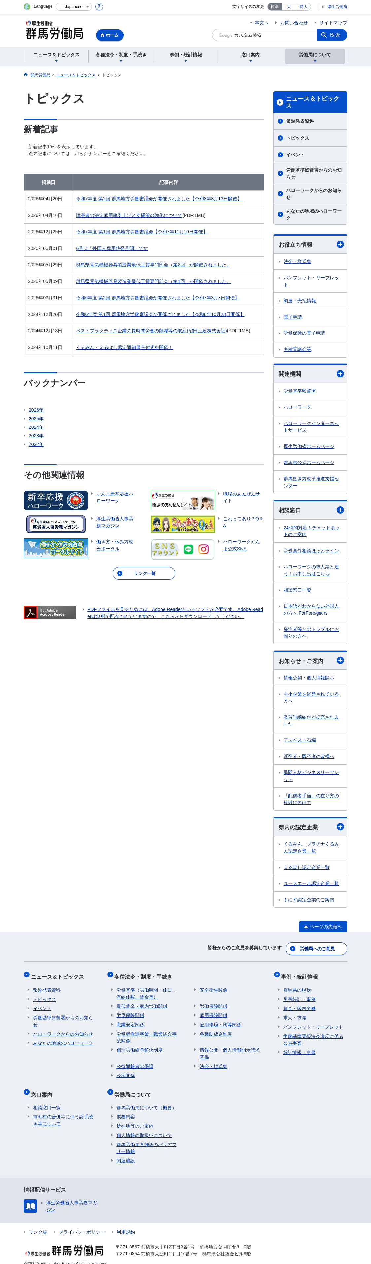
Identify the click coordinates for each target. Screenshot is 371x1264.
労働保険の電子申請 (304, 333)
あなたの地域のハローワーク (314, 214)
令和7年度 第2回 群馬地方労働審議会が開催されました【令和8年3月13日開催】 (159, 198)
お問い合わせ (294, 22)
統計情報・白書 (299, 1048)
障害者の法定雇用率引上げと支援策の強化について (129, 215)
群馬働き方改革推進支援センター (311, 483)
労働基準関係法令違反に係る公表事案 (313, 1036)
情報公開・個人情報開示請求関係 (230, 1049)
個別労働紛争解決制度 (140, 1046)
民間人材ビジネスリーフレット (311, 777)
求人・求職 (294, 1013)
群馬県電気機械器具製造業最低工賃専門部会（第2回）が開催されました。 (153, 264)
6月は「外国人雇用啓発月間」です (112, 248)
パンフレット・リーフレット (311, 281)
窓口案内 (43, 1088)
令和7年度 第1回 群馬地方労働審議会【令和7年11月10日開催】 (142, 231)
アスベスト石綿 (300, 741)
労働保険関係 (213, 1002)
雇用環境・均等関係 (220, 1020)
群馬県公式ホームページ (309, 463)
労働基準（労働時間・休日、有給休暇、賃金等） (147, 989)
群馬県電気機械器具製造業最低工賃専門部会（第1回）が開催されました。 (153, 281)
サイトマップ (333, 22)
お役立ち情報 (311, 244)
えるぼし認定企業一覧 (307, 869)
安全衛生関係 (213, 986)
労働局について (135, 1088)
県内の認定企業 (311, 829)
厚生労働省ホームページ (309, 447)
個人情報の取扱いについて (144, 1127)
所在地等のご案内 (135, 1117)
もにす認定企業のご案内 (309, 901)
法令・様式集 (297, 261)
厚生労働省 (337, 6)
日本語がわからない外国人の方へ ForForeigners (311, 610)
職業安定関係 (130, 1020)
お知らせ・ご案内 (311, 662)
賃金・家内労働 (299, 1004)
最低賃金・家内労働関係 (142, 1002)
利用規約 (126, 1223)
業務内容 (126, 1108)
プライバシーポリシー (82, 1223)
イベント (295, 154)
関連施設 (126, 1152)
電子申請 (293, 317)
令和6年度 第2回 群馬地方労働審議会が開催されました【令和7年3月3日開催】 (157, 297)
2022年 (36, 444)
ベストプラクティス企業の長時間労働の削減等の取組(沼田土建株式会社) (151, 330)
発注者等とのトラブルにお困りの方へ (311, 634)
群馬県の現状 (297, 986)
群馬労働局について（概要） (147, 1099)
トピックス (297, 138)
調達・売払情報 (300, 301)
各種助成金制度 (216, 1030)
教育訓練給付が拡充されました (311, 722)
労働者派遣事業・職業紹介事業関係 (147, 1033)
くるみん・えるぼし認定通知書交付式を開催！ (124, 347)
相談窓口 (311, 511)
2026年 (36, 410)
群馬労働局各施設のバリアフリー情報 (147, 1140)
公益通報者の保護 (135, 1062)
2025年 (36, 418)
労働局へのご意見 (317, 949)
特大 (304, 6)
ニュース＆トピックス (312, 102)
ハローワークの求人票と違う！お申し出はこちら (311, 571)
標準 (275, 6)
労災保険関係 (130, 1011)
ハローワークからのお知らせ (314, 194)
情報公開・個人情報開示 (309, 679)
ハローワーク (297, 408)
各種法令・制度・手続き (146, 975)
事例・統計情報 (301, 975)
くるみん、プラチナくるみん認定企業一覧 (311, 849)
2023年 (36, 435)
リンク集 (38, 1223)
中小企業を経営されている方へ (311, 699)
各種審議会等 (297, 349)
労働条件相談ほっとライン (311, 551)
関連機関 (311, 374)
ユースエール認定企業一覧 (311, 885)
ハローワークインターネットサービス (311, 428)
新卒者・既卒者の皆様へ (309, 758)
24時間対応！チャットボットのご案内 (312, 532)
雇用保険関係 (213, 1011)
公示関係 (126, 1071)
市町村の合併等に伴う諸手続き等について (63, 1112)
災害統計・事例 (299, 995)
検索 (335, 35)
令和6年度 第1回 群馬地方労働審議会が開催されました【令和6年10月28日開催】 (160, 314)
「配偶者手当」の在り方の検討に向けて (311, 801)
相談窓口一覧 (297, 591)
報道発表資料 (300, 121)
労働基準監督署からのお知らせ (314, 173)
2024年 (36, 427)
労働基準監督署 (300, 391)
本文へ (262, 22)
